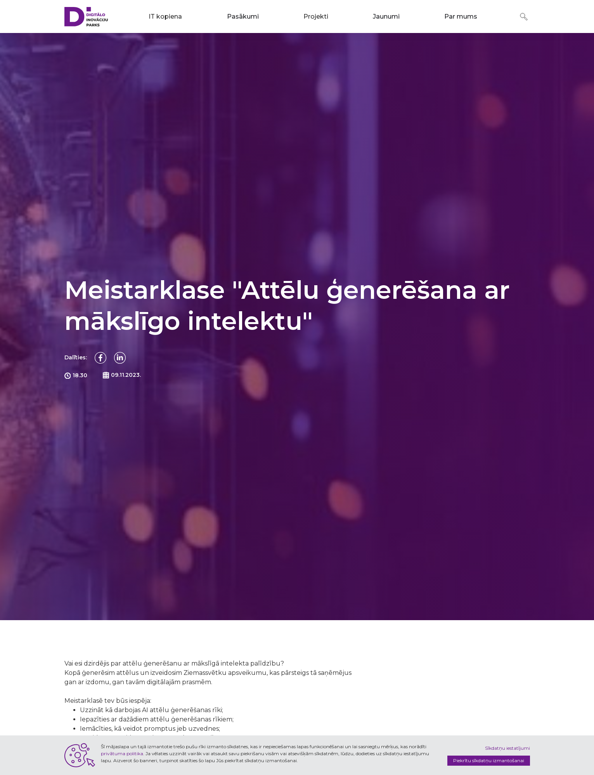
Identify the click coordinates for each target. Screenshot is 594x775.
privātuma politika (122, 753)
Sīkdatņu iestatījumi (507, 748)
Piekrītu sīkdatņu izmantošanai (488, 760)
